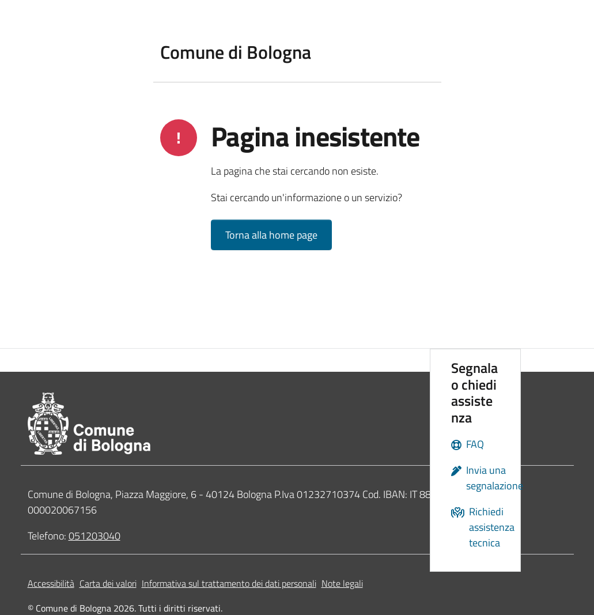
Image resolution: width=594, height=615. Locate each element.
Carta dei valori (108, 583)
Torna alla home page (271, 235)
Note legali (342, 583)
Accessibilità (51, 583)
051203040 (94, 536)
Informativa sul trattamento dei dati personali (229, 583)
